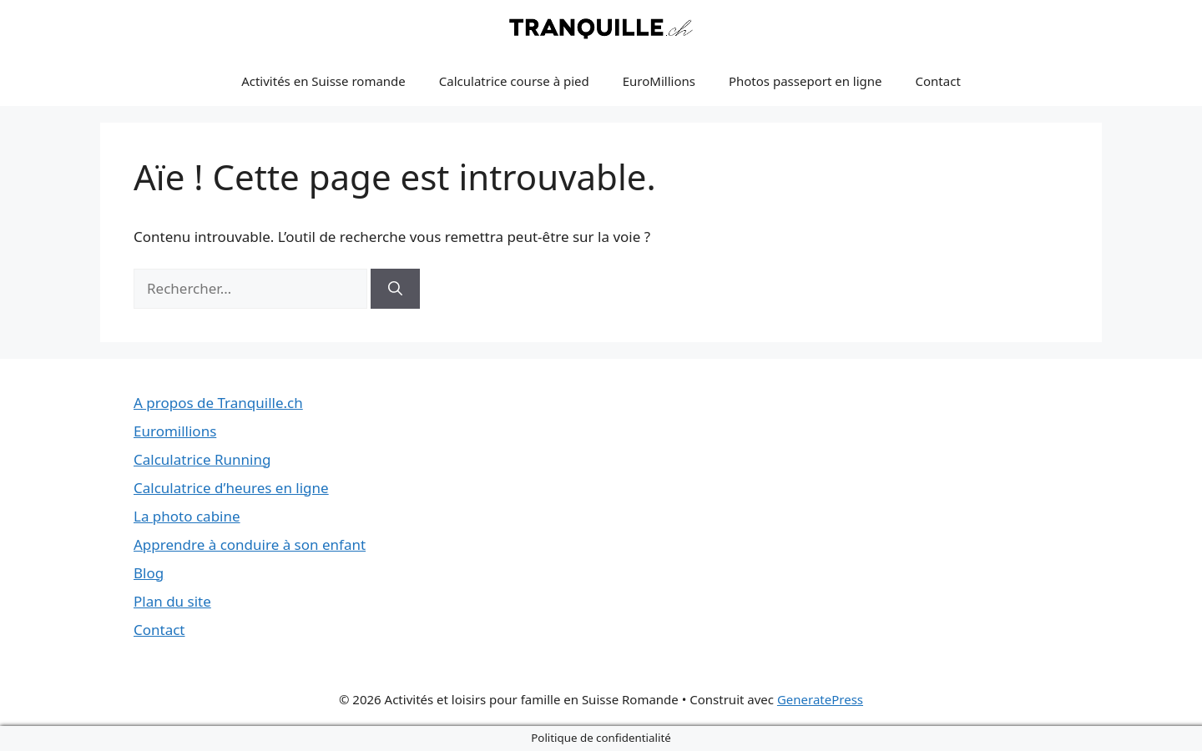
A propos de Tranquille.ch (218, 402)
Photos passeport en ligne (805, 81)
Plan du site (172, 601)
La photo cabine (187, 516)
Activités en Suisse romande (323, 81)
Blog (149, 572)
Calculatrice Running (202, 459)
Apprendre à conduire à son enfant (250, 544)
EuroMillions (659, 81)
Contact (938, 81)
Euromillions (175, 431)
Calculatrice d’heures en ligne (231, 487)
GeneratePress (820, 699)
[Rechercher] (395, 289)
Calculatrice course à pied (514, 81)
